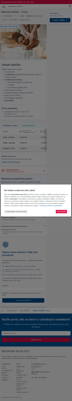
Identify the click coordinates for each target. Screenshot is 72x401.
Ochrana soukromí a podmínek (50, 206)
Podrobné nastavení (16, 212)
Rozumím (61, 212)
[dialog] (36, 200)
